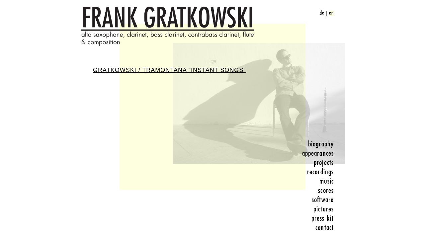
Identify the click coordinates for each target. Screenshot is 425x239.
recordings (320, 172)
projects (324, 162)
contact (324, 227)
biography (321, 144)
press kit (322, 218)
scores (326, 190)
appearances (318, 153)
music (326, 181)
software (323, 199)
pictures (323, 209)
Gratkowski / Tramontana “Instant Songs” (169, 70)
